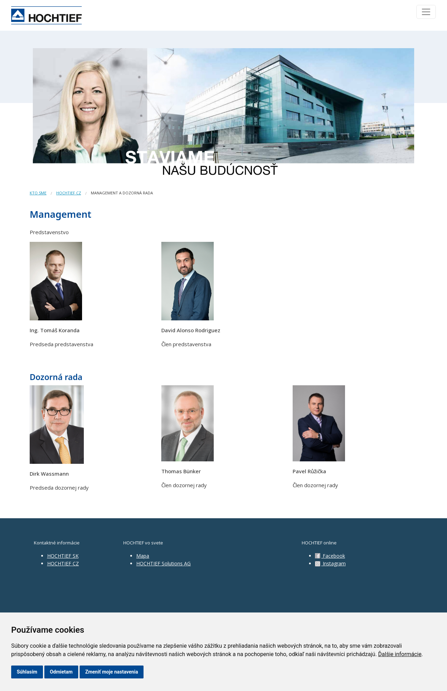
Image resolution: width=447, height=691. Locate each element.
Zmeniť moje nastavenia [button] (111, 672)
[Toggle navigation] (426, 12)
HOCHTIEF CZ (68, 192)
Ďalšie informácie (400, 654)
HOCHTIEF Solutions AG (163, 563)
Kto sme (38, 192)
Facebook (330, 555)
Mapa (142, 555)
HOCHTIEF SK (63, 555)
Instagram (330, 563)
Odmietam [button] (61, 672)
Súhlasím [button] (27, 672)
